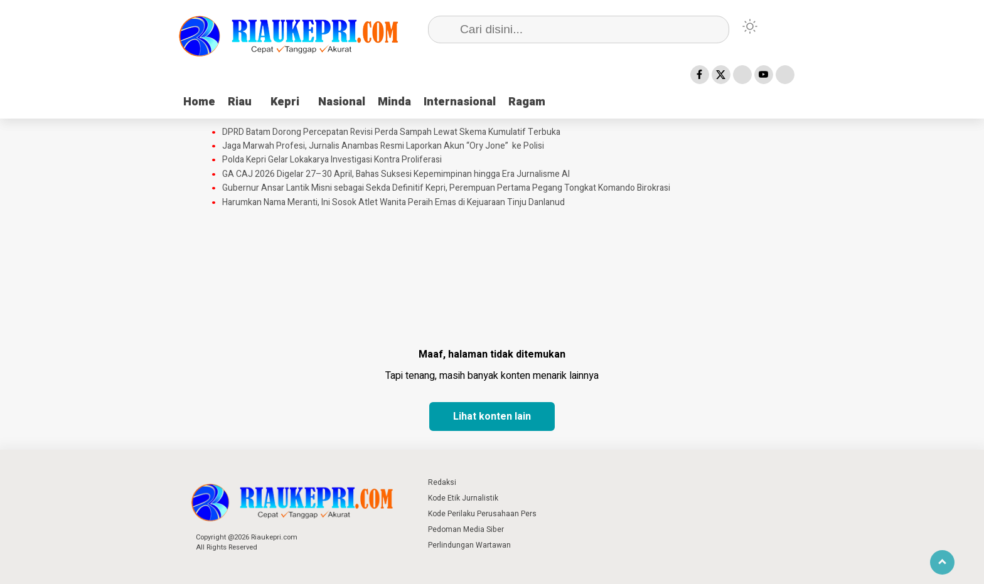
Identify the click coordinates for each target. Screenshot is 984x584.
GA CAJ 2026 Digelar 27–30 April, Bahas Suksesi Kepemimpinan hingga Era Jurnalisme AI (396, 174)
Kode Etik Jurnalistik (463, 498)
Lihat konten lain (492, 416)
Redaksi (442, 482)
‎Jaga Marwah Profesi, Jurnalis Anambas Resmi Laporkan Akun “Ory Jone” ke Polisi (383, 146)
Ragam (526, 101)
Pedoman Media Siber (466, 529)
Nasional (341, 101)
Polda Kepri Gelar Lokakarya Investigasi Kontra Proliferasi (332, 160)
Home (199, 101)
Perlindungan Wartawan (469, 545)
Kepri (284, 101)
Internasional (460, 101)
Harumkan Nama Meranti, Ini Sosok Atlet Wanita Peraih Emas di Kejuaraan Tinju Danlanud (393, 202)
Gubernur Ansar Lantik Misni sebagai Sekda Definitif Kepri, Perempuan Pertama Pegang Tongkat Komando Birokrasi (446, 188)
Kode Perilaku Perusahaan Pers (482, 513)
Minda (394, 101)
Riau (240, 101)
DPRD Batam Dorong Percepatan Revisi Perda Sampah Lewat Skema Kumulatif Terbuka (391, 132)
